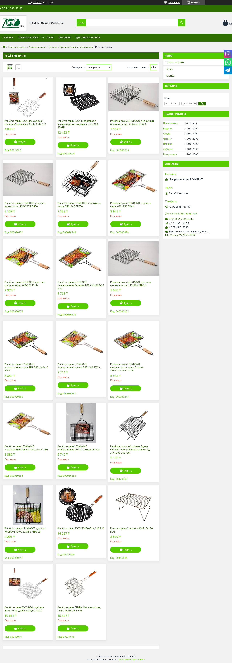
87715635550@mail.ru (182, 219)
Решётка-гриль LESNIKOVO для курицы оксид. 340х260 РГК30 (79, 204)
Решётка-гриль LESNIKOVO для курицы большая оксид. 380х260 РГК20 (132, 122)
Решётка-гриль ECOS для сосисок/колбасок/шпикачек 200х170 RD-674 (25, 122)
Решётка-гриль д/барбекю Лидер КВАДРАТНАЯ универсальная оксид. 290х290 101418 (130, 449)
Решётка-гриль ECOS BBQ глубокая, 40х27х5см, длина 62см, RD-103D (24, 609)
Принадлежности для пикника (76, 47)
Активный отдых (37, 47)
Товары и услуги (28, 37)
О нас (50, 37)
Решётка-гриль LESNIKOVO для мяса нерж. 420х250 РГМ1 (130, 204)
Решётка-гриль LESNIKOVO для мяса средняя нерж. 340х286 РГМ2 (25, 283)
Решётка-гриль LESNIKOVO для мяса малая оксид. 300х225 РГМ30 (25, 204)
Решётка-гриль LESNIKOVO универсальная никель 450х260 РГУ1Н (26, 448)
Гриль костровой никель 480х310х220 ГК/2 (131, 530)
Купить (22, 142)
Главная (8, 37)
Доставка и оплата (88, 37)
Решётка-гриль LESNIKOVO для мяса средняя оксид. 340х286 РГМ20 (130, 283)
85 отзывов (174, 2)
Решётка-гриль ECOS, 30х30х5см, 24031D (81, 528)
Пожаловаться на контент (132, 659)
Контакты (65, 37)
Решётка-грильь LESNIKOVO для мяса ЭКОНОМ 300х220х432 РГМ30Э (25, 530)
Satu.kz (131, 656)
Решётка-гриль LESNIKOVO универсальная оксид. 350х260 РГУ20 (79, 448)
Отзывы (170, 75)
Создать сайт (35, 2)
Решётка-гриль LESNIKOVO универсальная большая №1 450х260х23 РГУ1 (81, 285)
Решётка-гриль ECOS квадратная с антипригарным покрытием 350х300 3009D (78, 124)
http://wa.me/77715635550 (180, 235)
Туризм (53, 47)
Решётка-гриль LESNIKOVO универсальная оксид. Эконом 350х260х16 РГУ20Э (126, 367)
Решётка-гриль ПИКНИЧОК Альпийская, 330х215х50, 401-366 (79, 609)
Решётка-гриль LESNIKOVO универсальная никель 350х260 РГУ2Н (79, 365)
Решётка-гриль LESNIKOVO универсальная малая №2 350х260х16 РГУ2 (26, 367)
